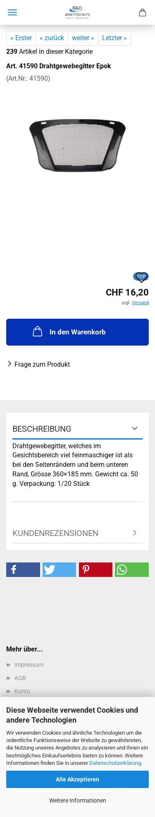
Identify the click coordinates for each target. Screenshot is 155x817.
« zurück (52, 38)
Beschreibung (42, 429)
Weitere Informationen (77, 800)
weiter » (83, 38)
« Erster (21, 38)
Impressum (28, 664)
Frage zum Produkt (42, 364)
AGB (20, 678)
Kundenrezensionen (55, 533)
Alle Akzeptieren (77, 779)
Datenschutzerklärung (115, 763)
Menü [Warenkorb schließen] (12, 12)
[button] (23, 569)
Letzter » (114, 38)
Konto (22, 691)
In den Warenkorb (68, 331)
